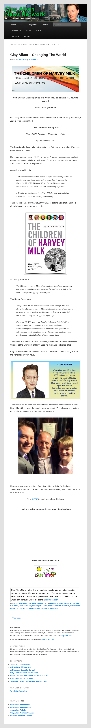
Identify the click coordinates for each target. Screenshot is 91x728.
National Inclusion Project (21, 716)
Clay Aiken (76, 603)
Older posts (15, 618)
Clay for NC (15, 36)
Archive (27, 36)
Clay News (32, 603)
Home (13, 25)
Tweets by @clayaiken (18, 691)
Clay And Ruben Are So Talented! (24, 673)
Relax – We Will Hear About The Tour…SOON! (29, 676)
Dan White (14, 606)
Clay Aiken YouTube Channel (22, 713)
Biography (33, 25)
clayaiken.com (66, 636)
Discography (16, 30)
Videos (38, 30)
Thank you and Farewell (20, 664)
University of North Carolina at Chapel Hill (42, 608)
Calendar (44, 25)
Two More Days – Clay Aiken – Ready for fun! (28, 681)
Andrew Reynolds (64, 603)
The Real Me (20, 608)
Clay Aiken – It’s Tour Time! (21, 678)
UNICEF (28, 30)
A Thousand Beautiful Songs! (22, 670)
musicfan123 (33, 60)
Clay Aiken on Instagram (20, 707)
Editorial (40, 603)
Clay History (22, 603)
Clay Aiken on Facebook (20, 704)
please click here (47, 639)
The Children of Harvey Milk (58, 606)
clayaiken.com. (51, 600)
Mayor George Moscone (38, 606)
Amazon (53, 603)
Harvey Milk (23, 606)
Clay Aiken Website (18, 710)
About (22, 25)
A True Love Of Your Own (20, 667)
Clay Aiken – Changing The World (38, 55)
